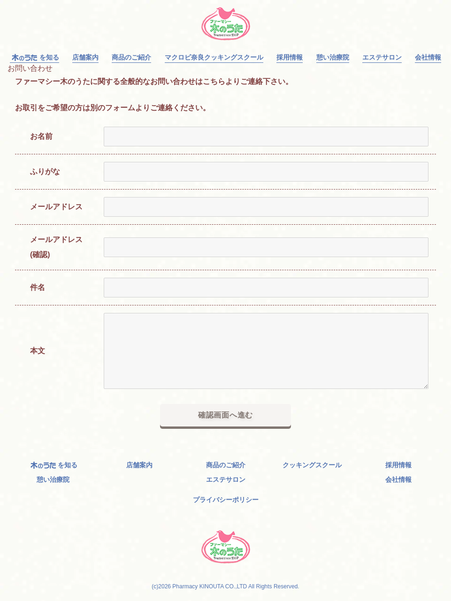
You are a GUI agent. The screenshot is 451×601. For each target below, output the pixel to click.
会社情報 (428, 57)
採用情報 (289, 57)
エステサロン (382, 57)
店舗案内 (85, 57)
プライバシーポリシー (226, 499)
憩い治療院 (332, 57)
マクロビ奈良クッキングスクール (214, 57)
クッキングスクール (312, 465)
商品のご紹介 (131, 57)
